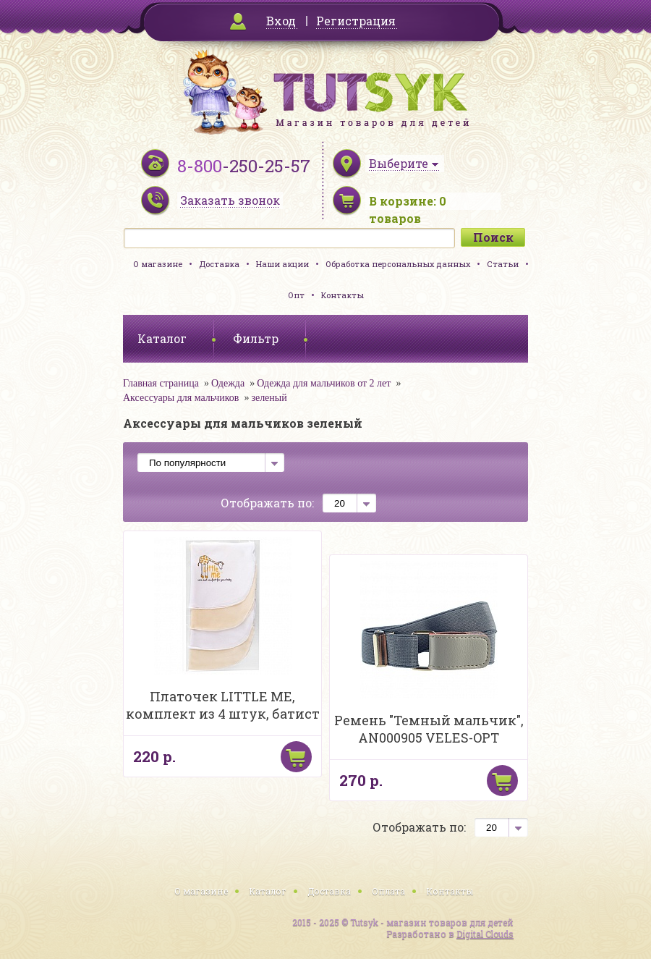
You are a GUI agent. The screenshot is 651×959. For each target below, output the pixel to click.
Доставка (219, 263)
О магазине (157, 263)
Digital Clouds (485, 933)
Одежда (227, 383)
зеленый (268, 397)
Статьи (503, 263)
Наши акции (282, 263)
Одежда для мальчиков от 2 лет (324, 383)
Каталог (267, 891)
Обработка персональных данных (398, 263)
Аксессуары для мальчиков (181, 397)
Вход (281, 20)
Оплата (388, 891)
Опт (296, 295)
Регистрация (356, 20)
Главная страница (161, 383)
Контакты (342, 295)
